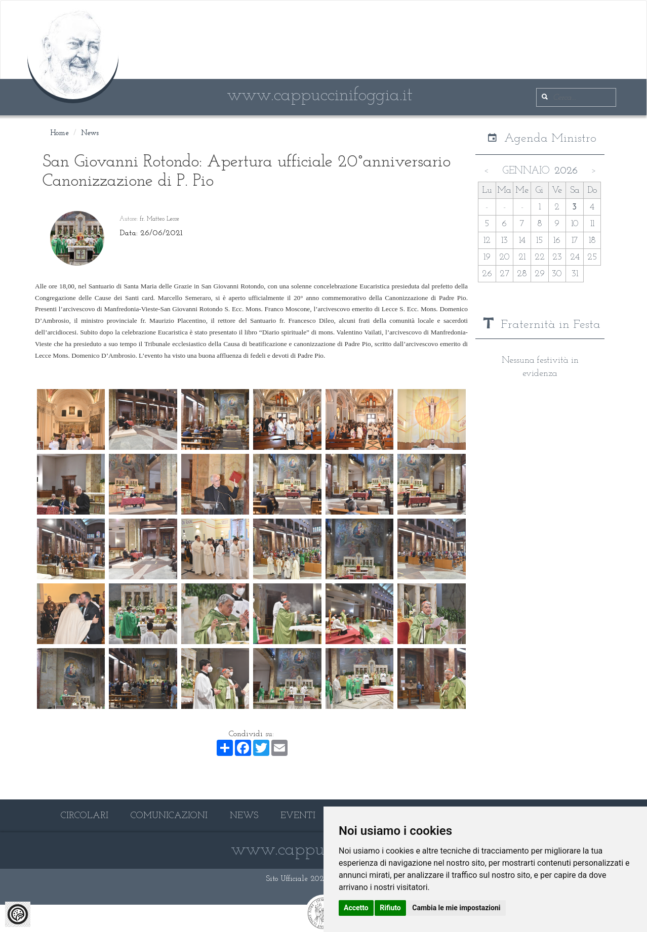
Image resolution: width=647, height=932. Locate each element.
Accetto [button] (356, 908)
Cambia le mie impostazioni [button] (456, 908)
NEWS (244, 816)
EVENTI (297, 816)
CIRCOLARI (84, 816)
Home (59, 133)
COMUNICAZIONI (169, 816)
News (90, 133)
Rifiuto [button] (390, 908)
